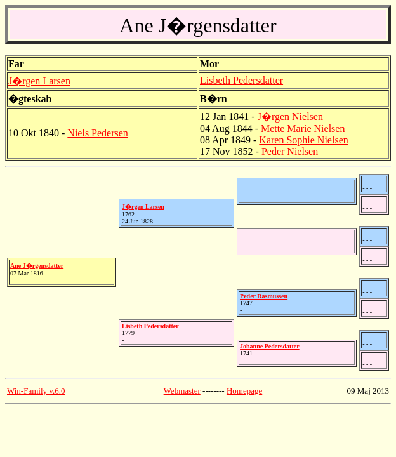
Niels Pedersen (97, 133)
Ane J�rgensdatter (36, 265)
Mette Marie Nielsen (303, 128)
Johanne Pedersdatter (270, 346)
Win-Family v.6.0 (36, 390)
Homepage (244, 390)
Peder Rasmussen (263, 296)
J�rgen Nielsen (290, 116)
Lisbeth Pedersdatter (241, 80)
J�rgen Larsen (39, 81)
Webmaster (182, 390)
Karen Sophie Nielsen (303, 140)
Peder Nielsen (289, 151)
